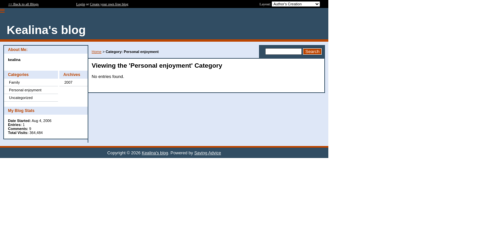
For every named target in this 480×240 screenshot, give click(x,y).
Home (96, 52)
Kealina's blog (155, 152)
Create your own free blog (109, 4)
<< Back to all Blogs (23, 4)
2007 (68, 82)
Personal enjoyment (25, 90)
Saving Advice (207, 152)
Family (14, 82)
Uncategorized (21, 98)
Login (80, 4)
